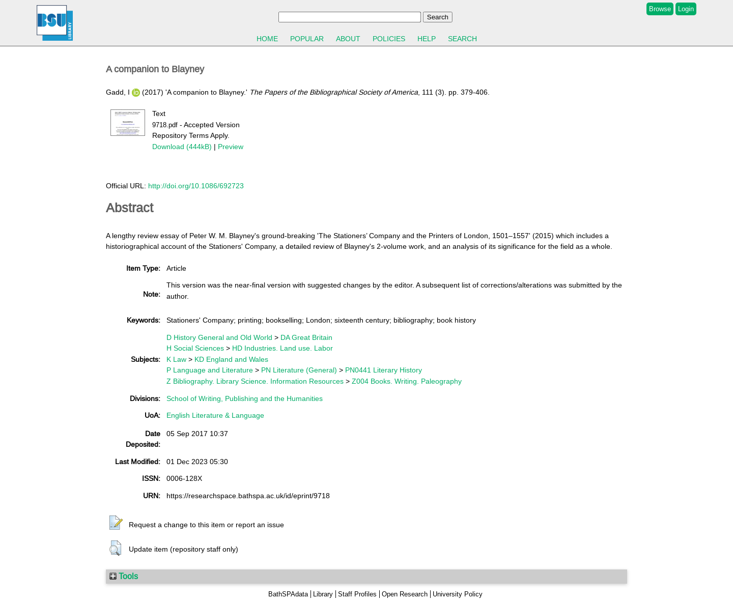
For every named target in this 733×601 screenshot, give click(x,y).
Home (267, 39)
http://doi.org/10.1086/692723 (196, 186)
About (348, 39)
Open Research (405, 594)
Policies (389, 39)
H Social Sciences (195, 348)
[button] (116, 523)
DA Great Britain (306, 337)
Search (462, 39)
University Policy (458, 594)
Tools (123, 576)
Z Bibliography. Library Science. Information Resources (255, 381)
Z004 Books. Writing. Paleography (407, 381)
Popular (307, 39)
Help (426, 39)
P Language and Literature (209, 370)
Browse (660, 9)
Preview (230, 146)
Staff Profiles (357, 594)
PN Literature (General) (299, 370)
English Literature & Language (215, 415)
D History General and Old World (219, 337)
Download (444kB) (182, 146)
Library (323, 594)
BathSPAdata (288, 594)
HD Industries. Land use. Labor (282, 348)
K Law (176, 359)
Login (686, 9)
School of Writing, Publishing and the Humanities (244, 398)
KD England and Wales (231, 359)
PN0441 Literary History (383, 370)
